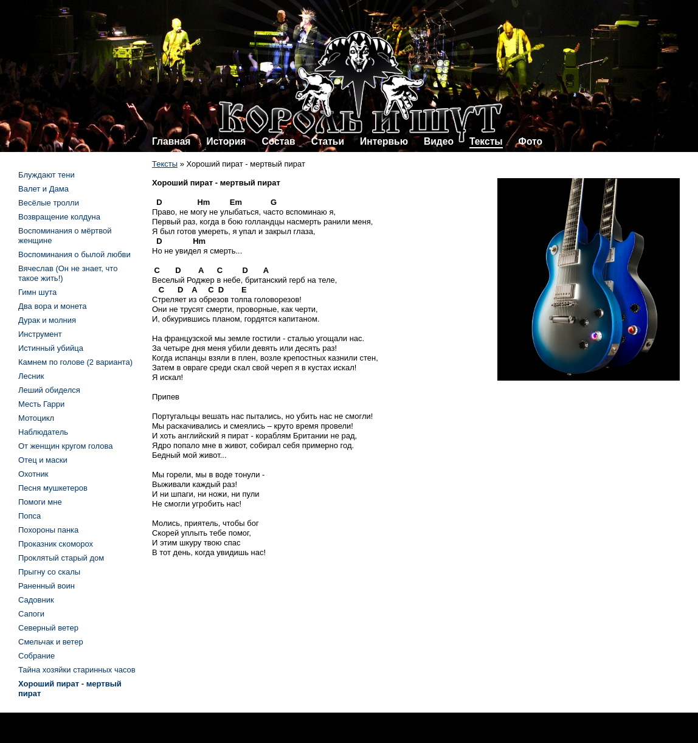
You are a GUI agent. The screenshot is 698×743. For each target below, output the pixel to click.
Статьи (327, 141)
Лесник (31, 376)
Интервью (384, 141)
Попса (29, 515)
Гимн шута (37, 292)
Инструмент (40, 334)
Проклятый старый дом (61, 557)
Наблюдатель (43, 432)
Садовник (36, 599)
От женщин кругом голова (65, 446)
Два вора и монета (52, 306)
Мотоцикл (36, 418)
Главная (171, 141)
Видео (439, 141)
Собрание (36, 655)
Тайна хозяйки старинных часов (77, 669)
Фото (530, 141)
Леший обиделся (49, 390)
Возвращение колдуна (59, 216)
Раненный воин (46, 585)
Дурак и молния (47, 320)
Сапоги (31, 613)
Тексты (486, 141)
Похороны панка (48, 529)
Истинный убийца (50, 348)
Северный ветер (48, 627)
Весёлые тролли (48, 202)
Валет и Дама (43, 188)
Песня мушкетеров (53, 487)
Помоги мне (40, 501)
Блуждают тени (46, 174)
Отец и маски (42, 460)
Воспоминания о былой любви (74, 254)
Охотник (33, 474)
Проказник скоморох (55, 543)
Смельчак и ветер (50, 641)
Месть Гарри (41, 404)
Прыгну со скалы (49, 571)
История (226, 141)
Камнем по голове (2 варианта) (75, 362)
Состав (278, 141)
